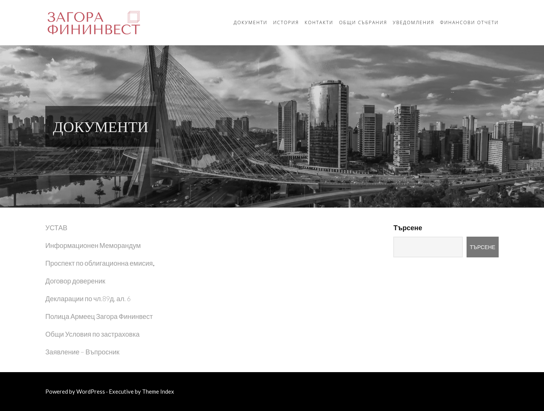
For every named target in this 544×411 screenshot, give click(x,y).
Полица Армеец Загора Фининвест (99, 316)
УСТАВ (56, 227)
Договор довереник (75, 281)
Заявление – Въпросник (82, 352)
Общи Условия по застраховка (92, 334)
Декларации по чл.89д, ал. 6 (88, 298)
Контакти (318, 22)
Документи (250, 22)
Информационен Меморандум (93, 245)
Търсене (407, 227)
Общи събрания (363, 22)
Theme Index (158, 391)
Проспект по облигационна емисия (99, 263)
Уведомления (413, 22)
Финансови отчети (469, 22)
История (286, 22)
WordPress (90, 391)
